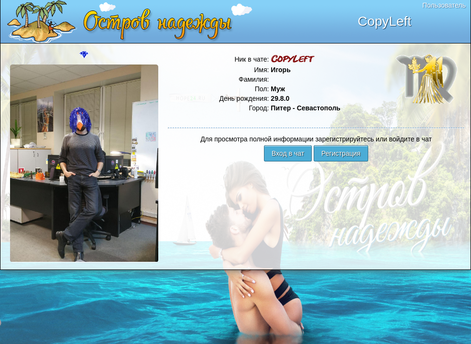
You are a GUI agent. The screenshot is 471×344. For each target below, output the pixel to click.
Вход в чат (288, 153)
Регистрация (341, 153)
